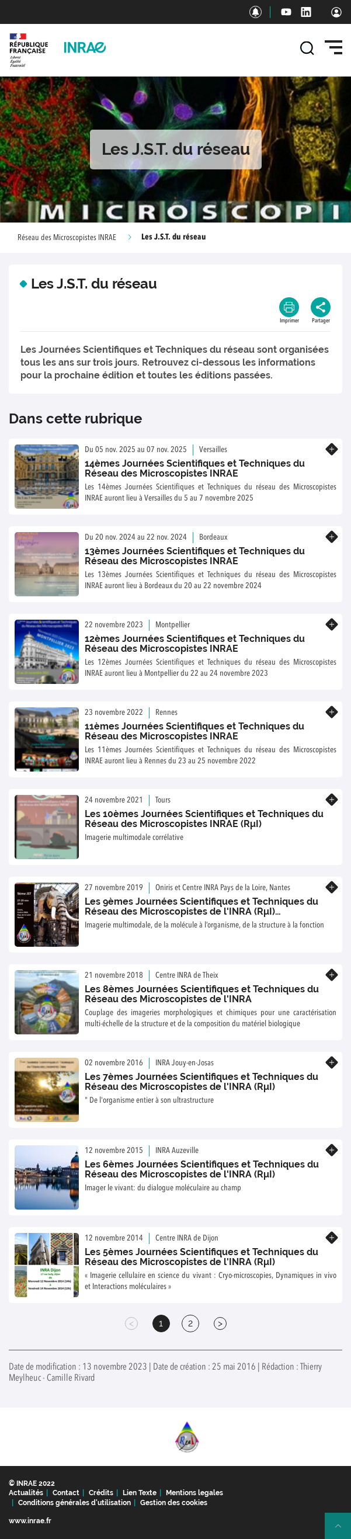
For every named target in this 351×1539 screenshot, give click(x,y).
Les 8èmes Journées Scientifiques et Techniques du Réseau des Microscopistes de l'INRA (202, 994)
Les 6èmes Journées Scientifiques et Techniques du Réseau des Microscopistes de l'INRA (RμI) (202, 1169)
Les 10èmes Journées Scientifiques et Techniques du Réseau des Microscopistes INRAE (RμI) (204, 819)
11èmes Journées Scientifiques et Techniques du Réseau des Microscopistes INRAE (194, 731)
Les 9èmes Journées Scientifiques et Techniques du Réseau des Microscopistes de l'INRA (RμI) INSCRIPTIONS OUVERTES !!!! (201, 911)
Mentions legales (194, 1493)
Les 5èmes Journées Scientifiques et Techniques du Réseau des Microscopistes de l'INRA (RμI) (201, 1257)
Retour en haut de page (343, 1531)
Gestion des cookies (173, 1503)
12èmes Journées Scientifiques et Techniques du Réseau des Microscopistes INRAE (195, 644)
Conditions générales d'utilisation (74, 1503)
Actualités (26, 1493)
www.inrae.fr (30, 1521)
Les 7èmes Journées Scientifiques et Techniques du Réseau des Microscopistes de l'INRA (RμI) (201, 1082)
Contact (66, 1493)
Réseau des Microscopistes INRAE (67, 238)
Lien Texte (140, 1493)
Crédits (101, 1493)
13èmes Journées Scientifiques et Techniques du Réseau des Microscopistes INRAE (195, 556)
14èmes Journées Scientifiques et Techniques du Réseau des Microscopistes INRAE (195, 469)
